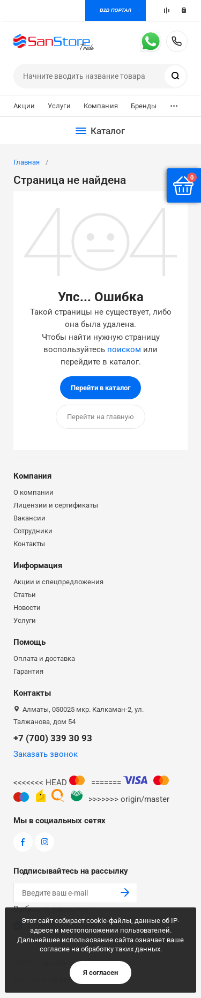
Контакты (29, 544)
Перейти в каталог (100, 388)
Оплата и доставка (44, 658)
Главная (26, 162)
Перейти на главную (100, 417)
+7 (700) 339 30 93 (177, 41)
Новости (27, 608)
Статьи (24, 595)
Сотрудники (33, 531)
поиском (124, 349)
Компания (101, 106)
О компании (33, 492)
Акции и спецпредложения (58, 582)
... (174, 103)
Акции (24, 106)
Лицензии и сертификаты (55, 505)
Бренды (144, 106)
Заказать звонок (45, 754)
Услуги (59, 106)
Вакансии (29, 518)
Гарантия (28, 671)
